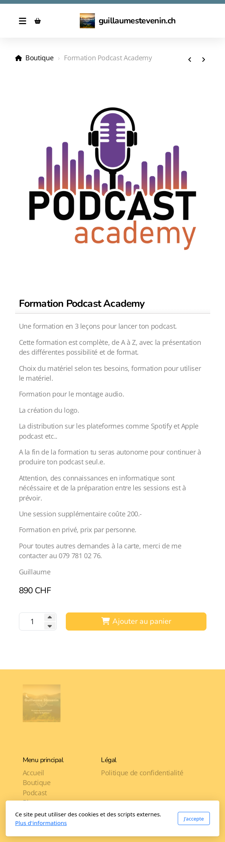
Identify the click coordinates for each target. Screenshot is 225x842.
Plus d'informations (41, 823)
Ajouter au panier (136, 621)
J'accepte (194, 818)
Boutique (39, 57)
